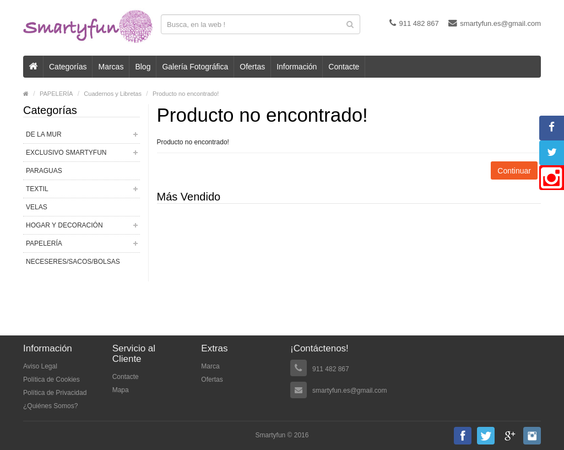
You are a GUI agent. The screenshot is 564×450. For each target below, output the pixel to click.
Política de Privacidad (54, 393)
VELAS (36, 207)
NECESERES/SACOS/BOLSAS (73, 261)
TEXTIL (37, 189)
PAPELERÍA (56, 93)
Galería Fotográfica (195, 66)
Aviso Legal (40, 366)
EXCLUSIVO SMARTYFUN (66, 152)
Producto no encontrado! (186, 93)
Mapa (120, 390)
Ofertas (252, 66)
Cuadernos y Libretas (113, 93)
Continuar (514, 170)
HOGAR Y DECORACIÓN (64, 225)
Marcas (110, 66)
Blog (142, 66)
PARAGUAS (44, 171)
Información (296, 66)
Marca (210, 366)
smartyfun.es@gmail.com (494, 23)
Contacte (343, 66)
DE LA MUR (44, 134)
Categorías (67, 66)
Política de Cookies (51, 379)
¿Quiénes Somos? (50, 406)
